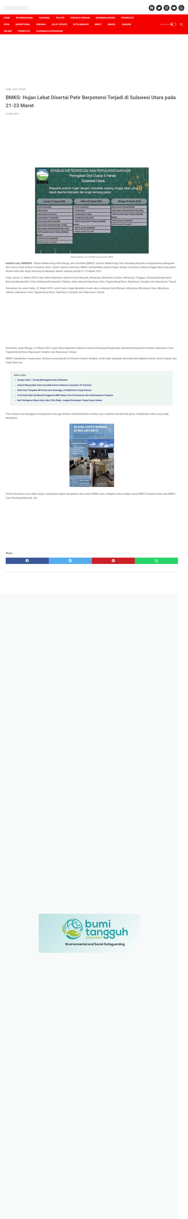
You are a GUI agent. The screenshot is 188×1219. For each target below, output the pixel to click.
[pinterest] (79, 573)
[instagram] (164, 4)
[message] (158, 1169)
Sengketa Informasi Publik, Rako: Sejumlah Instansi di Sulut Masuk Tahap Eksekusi (157, 813)
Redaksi (43, 1209)
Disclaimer (79, 1209)
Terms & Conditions (96, 1209)
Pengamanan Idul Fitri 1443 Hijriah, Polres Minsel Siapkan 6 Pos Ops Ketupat (158, 1095)
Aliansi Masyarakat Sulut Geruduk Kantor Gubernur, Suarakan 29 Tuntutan (54, 397)
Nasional (46, 13)
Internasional (26, 13)
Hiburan (43, 19)
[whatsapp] (179, 4)
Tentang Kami (29, 1209)
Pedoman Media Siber (60, 1209)
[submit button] (158, 1187)
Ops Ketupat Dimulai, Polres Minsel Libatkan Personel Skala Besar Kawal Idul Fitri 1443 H (159, 1082)
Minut (100, 19)
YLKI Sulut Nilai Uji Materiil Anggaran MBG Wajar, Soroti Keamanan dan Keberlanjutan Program (65, 408)
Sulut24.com (89, 1214)
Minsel (114, 19)
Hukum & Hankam (82, 13)
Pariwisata (129, 13)
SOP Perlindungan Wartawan (140, 1209)
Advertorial (25, 19)
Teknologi (26, 26)
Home (9, 13)
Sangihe (128, 19)
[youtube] (171, 4)
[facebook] (149, 4)
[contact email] (158, 1148)
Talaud (10, 26)
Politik (62, 13)
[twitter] (156, 4)
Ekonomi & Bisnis (107, 13)
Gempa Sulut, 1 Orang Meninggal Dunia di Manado (42, 392)
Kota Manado (83, 19)
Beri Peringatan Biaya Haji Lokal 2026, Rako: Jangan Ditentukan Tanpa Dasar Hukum (59, 413)
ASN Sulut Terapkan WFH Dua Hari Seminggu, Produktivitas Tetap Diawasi (54, 403)
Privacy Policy (116, 1209)
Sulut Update (61, 19)
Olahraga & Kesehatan (51, 26)
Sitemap (162, 1209)
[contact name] (158, 1133)
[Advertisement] (65, 57)
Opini (9, 19)
